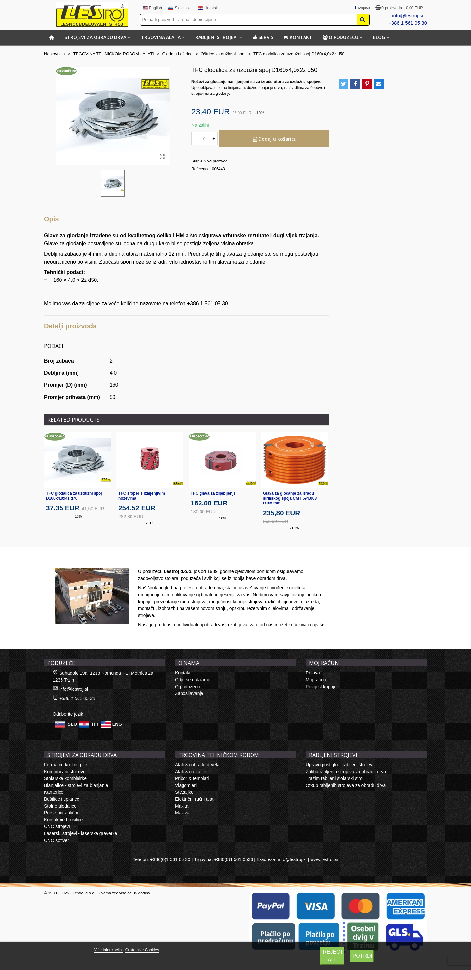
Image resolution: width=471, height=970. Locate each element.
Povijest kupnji (320, 686)
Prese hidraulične (61, 812)
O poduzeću (340, 37)
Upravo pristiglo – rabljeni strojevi (339, 764)
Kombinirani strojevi (64, 771)
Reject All (333, 955)
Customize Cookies (142, 950)
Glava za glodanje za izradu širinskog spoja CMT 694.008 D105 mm (290, 498)
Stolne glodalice (60, 805)
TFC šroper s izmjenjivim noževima (141, 496)
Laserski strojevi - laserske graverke (80, 833)
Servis (263, 37)
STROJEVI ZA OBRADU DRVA (95, 37)
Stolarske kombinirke (65, 778)
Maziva (182, 812)
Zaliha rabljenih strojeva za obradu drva (346, 771)
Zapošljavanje (189, 693)
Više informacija (108, 950)
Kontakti (183, 672)
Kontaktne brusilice (63, 819)
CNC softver (56, 840)
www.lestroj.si (324, 859)
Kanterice (53, 792)
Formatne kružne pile (65, 764)
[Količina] (204, 138)
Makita (181, 805)
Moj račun (316, 679)
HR (95, 723)
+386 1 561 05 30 (408, 23)
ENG (117, 723)
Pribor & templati (192, 778)
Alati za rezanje (190, 771)
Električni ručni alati (195, 799)
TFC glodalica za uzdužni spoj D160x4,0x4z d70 (74, 496)
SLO (72, 723)
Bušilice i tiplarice (61, 799)
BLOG (379, 37)
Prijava (313, 672)
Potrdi (362, 956)
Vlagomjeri (186, 785)
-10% (78, 516)
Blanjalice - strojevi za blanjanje (76, 785)
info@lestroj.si (407, 15)
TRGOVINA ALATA (161, 37)
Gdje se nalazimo (192, 679)
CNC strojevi (57, 826)
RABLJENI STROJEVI (216, 37)
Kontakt (298, 37)
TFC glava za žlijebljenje (213, 493)
